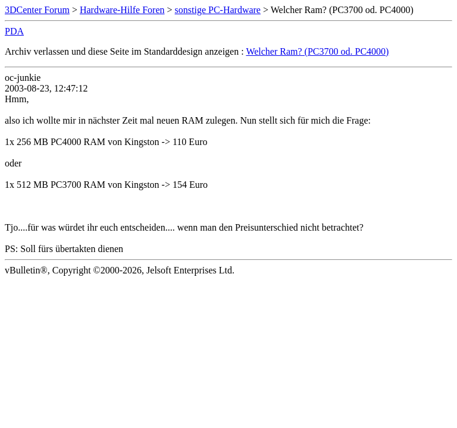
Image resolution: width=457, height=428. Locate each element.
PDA (14, 31)
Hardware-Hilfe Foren (122, 10)
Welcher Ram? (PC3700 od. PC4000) (317, 51)
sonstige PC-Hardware (218, 10)
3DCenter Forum (37, 10)
